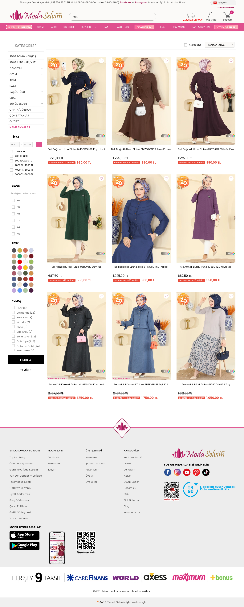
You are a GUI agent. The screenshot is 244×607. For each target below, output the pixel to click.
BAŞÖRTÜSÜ (122, 27)
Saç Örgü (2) (22, 331)
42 (16, 220)
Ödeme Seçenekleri (21, 463)
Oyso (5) (19, 327)
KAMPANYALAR (20, 127)
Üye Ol (90, 476)
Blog (126, 506)
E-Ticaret (110, 589)
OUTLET (14, 121)
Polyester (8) (22, 317)
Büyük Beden (132, 482)
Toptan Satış (17, 457)
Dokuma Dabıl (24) (26, 346)
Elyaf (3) (19, 308)
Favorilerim (92, 469)
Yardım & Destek (20, 518)
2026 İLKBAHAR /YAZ (23, 62)
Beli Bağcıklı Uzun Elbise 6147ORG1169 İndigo (141, 267)
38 (16, 207)
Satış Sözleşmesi (19, 500)
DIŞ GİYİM (68, 27)
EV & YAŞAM (178, 27)
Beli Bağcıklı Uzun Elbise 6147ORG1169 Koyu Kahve (141, 149)
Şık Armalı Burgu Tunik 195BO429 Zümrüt (76, 267)
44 (16, 227)
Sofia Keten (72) (24, 336)
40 (16, 214)
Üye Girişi (91, 482)
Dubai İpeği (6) (23, 341)
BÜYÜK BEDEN (88, 27)
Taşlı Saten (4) (23, 350)
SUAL (162, 27)
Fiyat (15, 137)
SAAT (107, 27)
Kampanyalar (132, 512)
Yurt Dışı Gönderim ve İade (26, 476)
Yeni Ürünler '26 (133, 457)
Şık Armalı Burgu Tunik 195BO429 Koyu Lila (205, 267)
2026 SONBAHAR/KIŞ (23, 56)
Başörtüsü (130, 488)
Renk (15, 243)
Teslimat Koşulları (20, 482)
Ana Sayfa (54, 457)
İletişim (52, 469)
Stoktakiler (192, 45)
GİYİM (40, 27)
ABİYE (54, 27)
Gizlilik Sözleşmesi (20, 512)
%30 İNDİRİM (144, 27)
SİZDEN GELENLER (226, 27)
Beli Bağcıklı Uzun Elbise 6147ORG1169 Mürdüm (206, 149)
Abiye (127, 476)
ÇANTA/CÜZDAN (201, 27)
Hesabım (91, 457)
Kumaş (16, 301)
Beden (16, 186)
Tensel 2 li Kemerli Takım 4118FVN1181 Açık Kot (141, 384)
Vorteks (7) (21, 322)
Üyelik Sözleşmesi (20, 494)
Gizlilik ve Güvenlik (20, 488)
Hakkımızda (55, 463)
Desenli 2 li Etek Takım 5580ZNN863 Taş (206, 384)
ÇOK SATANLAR (19, 115)
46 (16, 234)
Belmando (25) (23, 312)
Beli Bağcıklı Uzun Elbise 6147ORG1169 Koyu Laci (76, 149)
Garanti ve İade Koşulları (24, 469)
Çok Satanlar (132, 500)
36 (16, 200)
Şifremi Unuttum (95, 463)
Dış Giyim (129, 469)
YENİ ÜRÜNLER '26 (21, 27)
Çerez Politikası (18, 506)
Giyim (127, 463)
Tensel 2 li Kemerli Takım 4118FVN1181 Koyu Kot (76, 384)
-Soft (101, 589)
